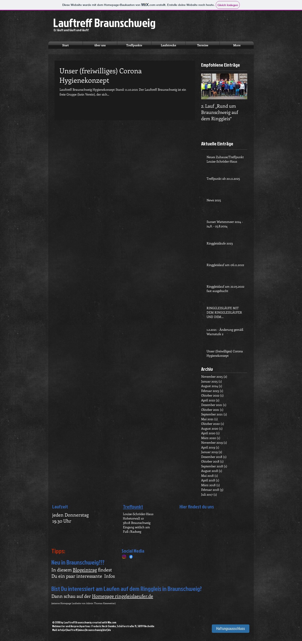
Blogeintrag (85, 569)
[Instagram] (124, 556)
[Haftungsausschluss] (230, 628)
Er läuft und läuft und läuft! (71, 30)
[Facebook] (131, 556)
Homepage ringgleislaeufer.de (122, 596)
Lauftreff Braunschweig (104, 22)
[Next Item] (240, 86)
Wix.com (112, 622)
